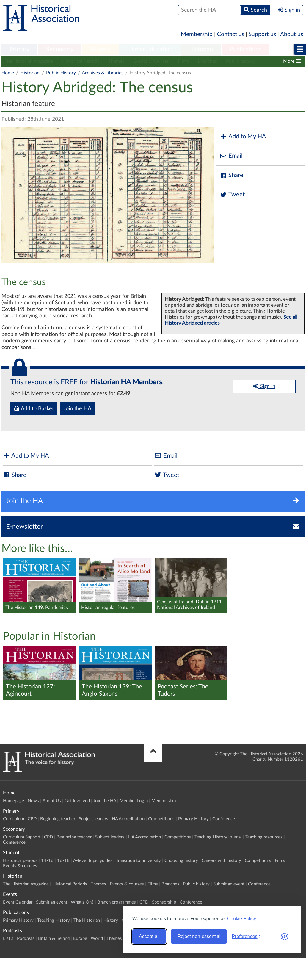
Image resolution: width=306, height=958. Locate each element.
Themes (116, 61)
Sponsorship (164, 902)
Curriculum (13, 819)
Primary (19, 49)
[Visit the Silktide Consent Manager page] (284, 936)
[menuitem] (19, 50)
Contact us (230, 34)
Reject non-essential (198, 936)
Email (231, 156)
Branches (207, 61)
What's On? (82, 902)
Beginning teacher (57, 819)
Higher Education (149, 49)
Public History (61, 73)
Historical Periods (80, 61)
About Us (52, 801)
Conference (223, 819)
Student (100, 49)
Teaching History (53, 920)
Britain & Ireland (54, 938)
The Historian (86, 920)
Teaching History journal (218, 837)
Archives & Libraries (102, 73)
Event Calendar (17, 902)
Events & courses (151, 61)
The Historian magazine (28, 61)
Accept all (149, 936)
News (33, 801)
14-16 (47, 860)
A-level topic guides (92, 860)
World (97, 938)
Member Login (134, 801)
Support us (262, 34)
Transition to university (138, 860)
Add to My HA (242, 137)
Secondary (59, 49)
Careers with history (221, 860)
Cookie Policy (241, 918)
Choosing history (181, 860)
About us (291, 34)
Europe (80, 938)
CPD (32, 819)
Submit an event (228, 884)
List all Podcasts (18, 938)
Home (7, 73)
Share (231, 175)
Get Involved (77, 801)
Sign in (264, 386)
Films (183, 61)
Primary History (193, 819)
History (110, 920)
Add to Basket (34, 408)
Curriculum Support (21, 837)
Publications (245, 49)
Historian (201, 49)
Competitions (161, 819)
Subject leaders (93, 819)
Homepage (13, 801)
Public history (240, 61)
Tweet (232, 195)
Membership (197, 34)
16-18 (63, 860)
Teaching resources (264, 837)
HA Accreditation (128, 819)
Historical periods (20, 860)
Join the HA (77, 408)
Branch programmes (116, 902)
